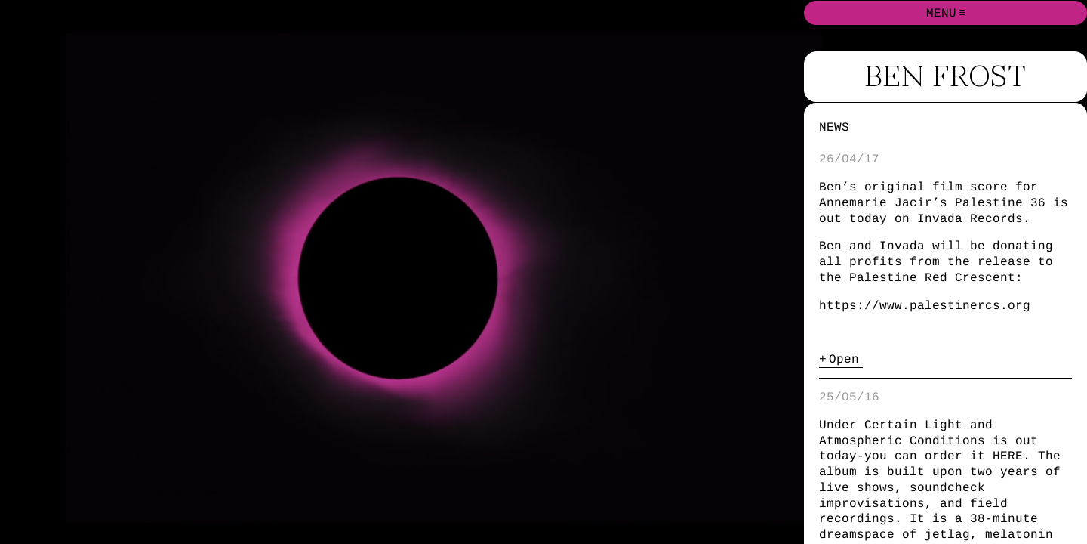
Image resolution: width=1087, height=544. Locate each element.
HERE (1008, 455)
